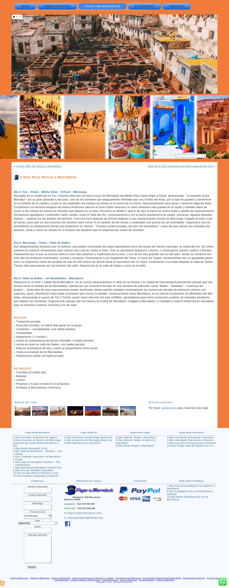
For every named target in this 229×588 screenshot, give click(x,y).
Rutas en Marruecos (61, 578)
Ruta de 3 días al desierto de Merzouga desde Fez (180, 166)
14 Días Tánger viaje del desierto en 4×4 (190, 445)
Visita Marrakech (147, 580)
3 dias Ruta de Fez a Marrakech (82, 443)
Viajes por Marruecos (102, 6)
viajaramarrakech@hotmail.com (85, 518)
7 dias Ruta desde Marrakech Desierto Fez (37, 467)
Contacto (176, 6)
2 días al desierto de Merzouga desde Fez (88, 437)
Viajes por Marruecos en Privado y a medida (92, 578)
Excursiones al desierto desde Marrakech (162, 578)
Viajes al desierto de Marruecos (85, 580)
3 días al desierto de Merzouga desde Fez (88, 440)
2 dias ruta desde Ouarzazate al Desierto (190, 437)
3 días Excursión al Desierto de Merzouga (37, 440)
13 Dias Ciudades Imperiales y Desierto (35, 476)
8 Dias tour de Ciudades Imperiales (33, 470)
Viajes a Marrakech (165, 580)
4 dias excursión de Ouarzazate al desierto (191, 443)
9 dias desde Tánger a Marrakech (135, 445)
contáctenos (169, 408)
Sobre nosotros (57, 6)
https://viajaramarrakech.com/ (85, 513)
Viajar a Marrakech (33, 156)
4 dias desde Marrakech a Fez (30, 448)
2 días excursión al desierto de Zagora (35, 437)
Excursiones (145, 6)
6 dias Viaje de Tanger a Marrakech (39, 166)
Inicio (25, 6)
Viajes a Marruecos (19, 578)
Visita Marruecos (110, 580)
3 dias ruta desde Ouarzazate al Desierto (190, 440)
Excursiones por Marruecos (128, 578)
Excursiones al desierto (194, 578)
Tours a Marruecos (128, 580)
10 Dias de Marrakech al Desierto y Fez (35, 473)
